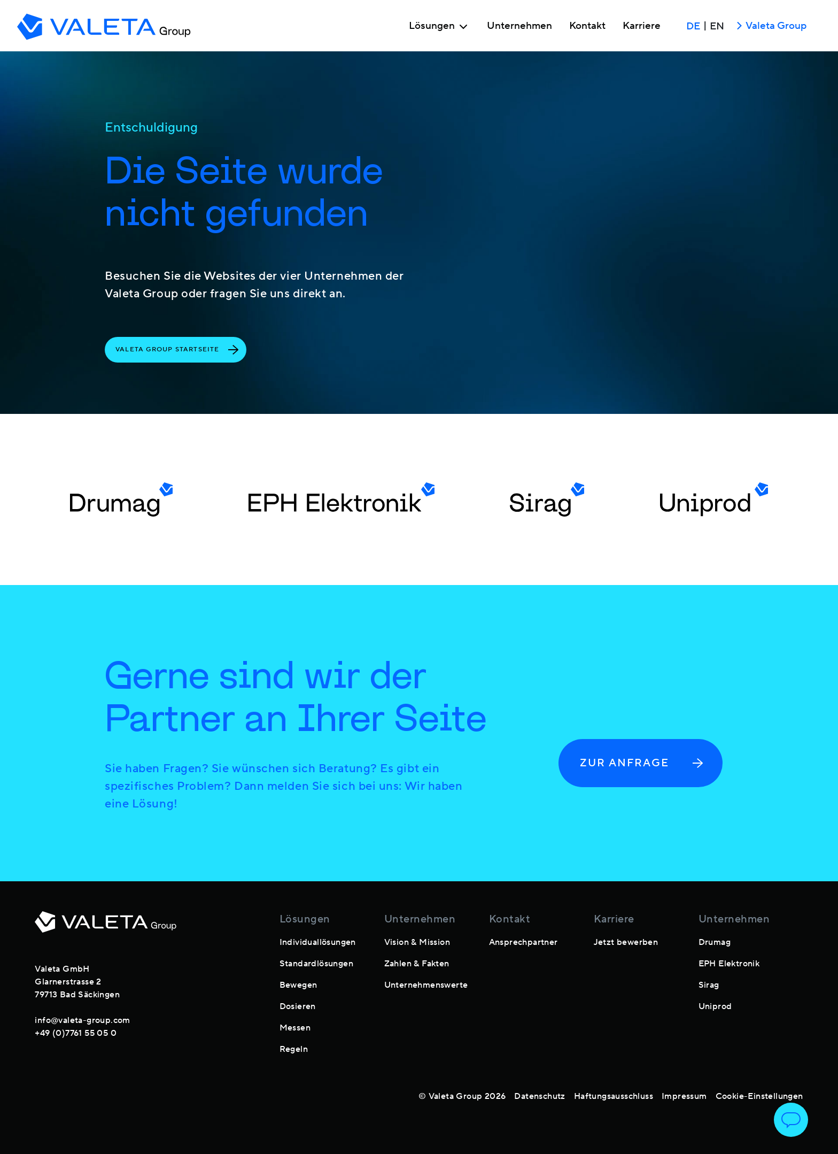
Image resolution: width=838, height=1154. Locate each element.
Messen (295, 1027)
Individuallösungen (318, 942)
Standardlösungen (316, 963)
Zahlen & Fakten (416, 963)
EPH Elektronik (729, 963)
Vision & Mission (417, 942)
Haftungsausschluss (613, 1096)
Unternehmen (519, 26)
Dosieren (298, 1006)
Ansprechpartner (523, 942)
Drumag (715, 942)
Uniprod (715, 1006)
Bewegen (298, 985)
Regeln (294, 1049)
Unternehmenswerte (426, 985)
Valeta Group (769, 26)
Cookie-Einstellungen (759, 1096)
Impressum (684, 1096)
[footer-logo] (105, 928)
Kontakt (587, 26)
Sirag (709, 985)
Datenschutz (539, 1096)
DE (693, 26)
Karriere (642, 26)
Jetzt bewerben (626, 942)
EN (717, 26)
